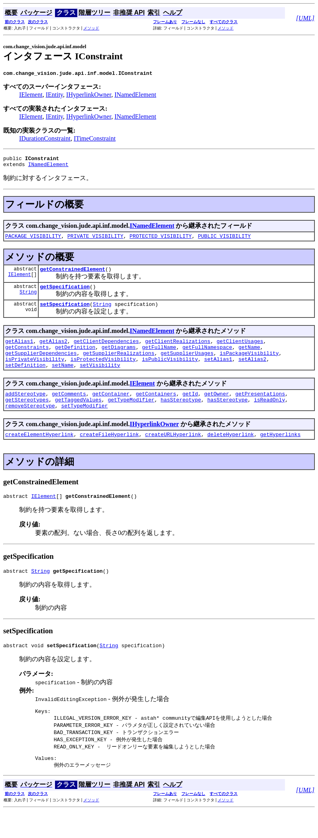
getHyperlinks (280, 453)
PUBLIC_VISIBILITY (224, 240)
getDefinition (75, 357)
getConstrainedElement (72, 274)
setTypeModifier (84, 423)
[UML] (305, 18)
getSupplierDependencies (41, 364)
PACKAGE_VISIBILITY (33, 240)
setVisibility (100, 379)
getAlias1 (19, 350)
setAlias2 (252, 372)
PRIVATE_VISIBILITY (95, 240)
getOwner (216, 409)
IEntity (54, 95)
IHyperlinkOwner (88, 95)
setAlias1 (218, 372)
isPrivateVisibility (34, 372)
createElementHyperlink (39, 453)
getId (190, 409)
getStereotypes (27, 416)
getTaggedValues (78, 416)
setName (63, 379)
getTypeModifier (131, 416)
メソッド (91, 28)
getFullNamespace (207, 357)
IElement (31, 95)
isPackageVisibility (249, 364)
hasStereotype (181, 416)
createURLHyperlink (173, 453)
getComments (69, 409)
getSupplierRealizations (118, 364)
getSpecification (65, 293)
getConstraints (27, 357)
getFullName (159, 357)
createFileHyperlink (109, 453)
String (28, 300)
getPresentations (260, 409)
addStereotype (25, 409)
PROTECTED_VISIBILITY (161, 240)
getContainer (111, 409)
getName (249, 357)
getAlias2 (53, 350)
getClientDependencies (106, 350)
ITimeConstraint (95, 139)
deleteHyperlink (230, 453)
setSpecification (65, 312)
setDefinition (25, 379)
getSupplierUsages (187, 364)
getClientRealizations (177, 350)
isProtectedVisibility (103, 372)
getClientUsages (239, 350)
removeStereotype (30, 423)
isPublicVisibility (170, 372)
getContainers (156, 409)
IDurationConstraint (45, 139)
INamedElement (135, 95)
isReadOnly (269, 416)
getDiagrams (119, 357)
